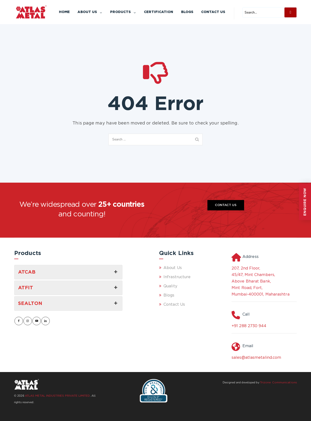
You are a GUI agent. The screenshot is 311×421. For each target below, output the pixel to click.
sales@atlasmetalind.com (256, 357)
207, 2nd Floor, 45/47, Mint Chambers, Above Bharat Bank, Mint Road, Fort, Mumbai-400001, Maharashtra (261, 281)
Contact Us (213, 12)
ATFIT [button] (68, 287)
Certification (158, 12)
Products (123, 12)
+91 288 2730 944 (249, 326)
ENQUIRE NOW (305, 202)
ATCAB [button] (68, 272)
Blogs (187, 12)
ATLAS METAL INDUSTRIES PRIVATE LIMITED (57, 395)
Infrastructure (177, 277)
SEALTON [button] (68, 303)
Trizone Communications (278, 382)
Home (64, 12)
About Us (90, 12)
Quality (170, 286)
